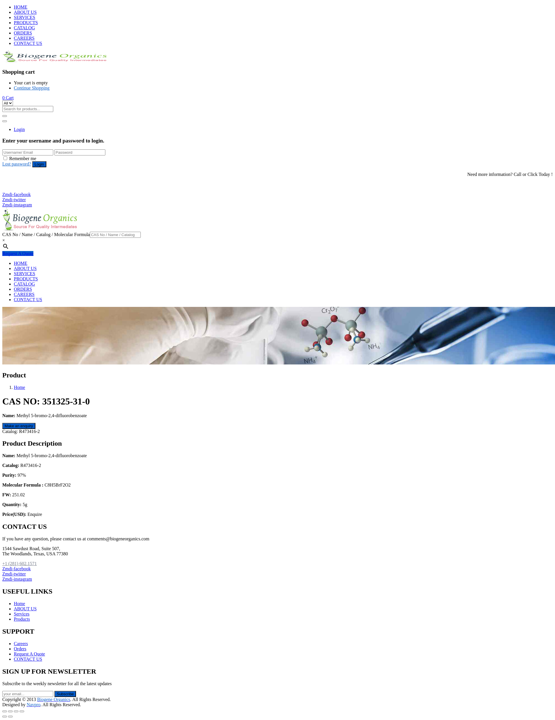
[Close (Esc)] (4, 711)
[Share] (10, 711)
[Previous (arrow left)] (4, 716)
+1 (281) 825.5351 (22, 189)
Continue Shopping (32, 88)
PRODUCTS (26, 22)
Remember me (22, 158)
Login (19, 129)
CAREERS (24, 38)
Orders (20, 648)
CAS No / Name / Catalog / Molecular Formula (46, 234)
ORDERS (23, 33)
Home (19, 387)
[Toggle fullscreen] (16, 711)
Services (21, 613)
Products (22, 619)
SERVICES (24, 17)
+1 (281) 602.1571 (22, 184)
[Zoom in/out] (22, 711)
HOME (20, 7)
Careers (21, 643)
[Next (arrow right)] (10, 716)
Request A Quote (17, 253)
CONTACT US (28, 43)
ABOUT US (25, 12)
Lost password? (16, 164)
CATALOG (24, 27)
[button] (8, 97)
